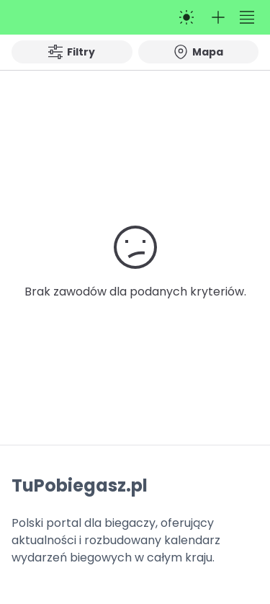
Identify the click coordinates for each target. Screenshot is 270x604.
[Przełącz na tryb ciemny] (186, 17)
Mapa (198, 52)
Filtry (71, 52)
